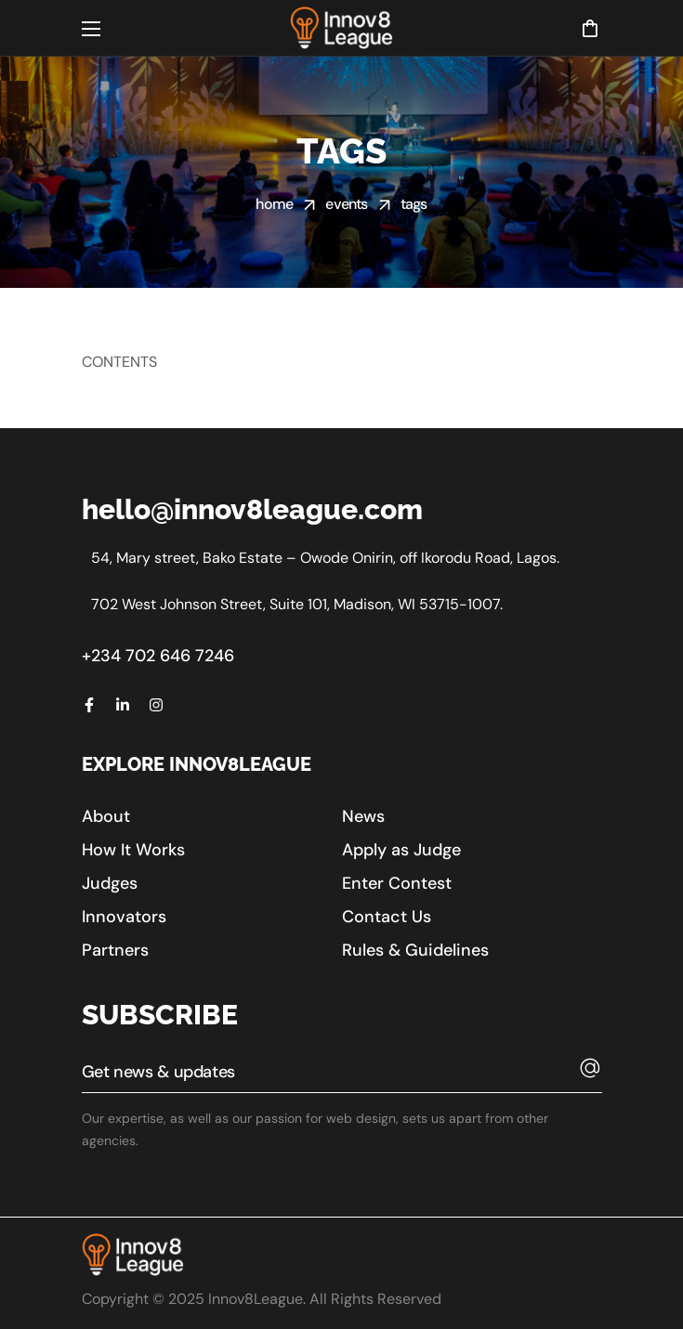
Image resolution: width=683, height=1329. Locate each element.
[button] (589, 28)
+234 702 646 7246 (158, 656)
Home (274, 204)
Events (346, 204)
